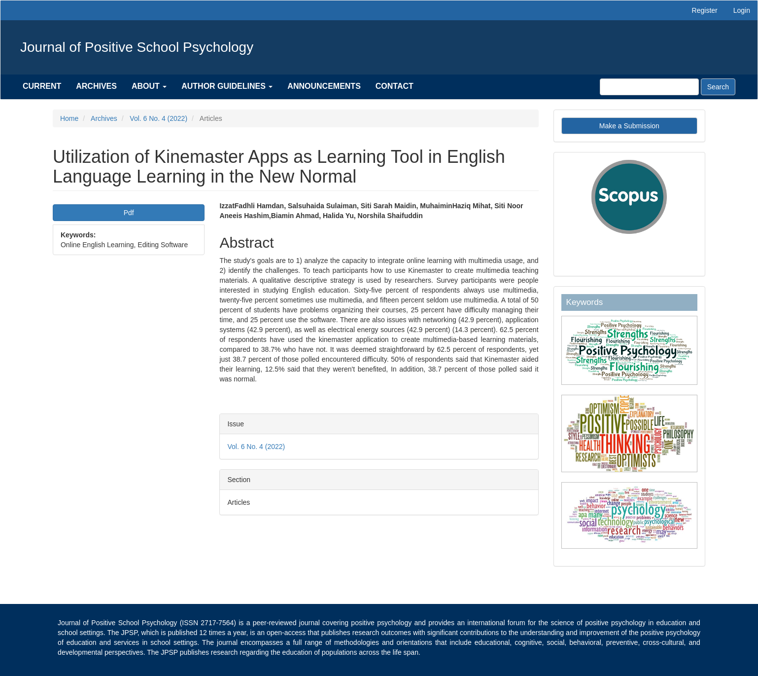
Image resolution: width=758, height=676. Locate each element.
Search (718, 87)
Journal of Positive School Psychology (136, 47)
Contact (394, 86)
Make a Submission (629, 126)
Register (705, 10)
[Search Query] (649, 86)
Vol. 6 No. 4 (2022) (158, 118)
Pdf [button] (129, 213)
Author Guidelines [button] (227, 86)
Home (69, 118)
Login (741, 10)
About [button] (149, 86)
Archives (96, 86)
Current (42, 86)
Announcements (323, 86)
